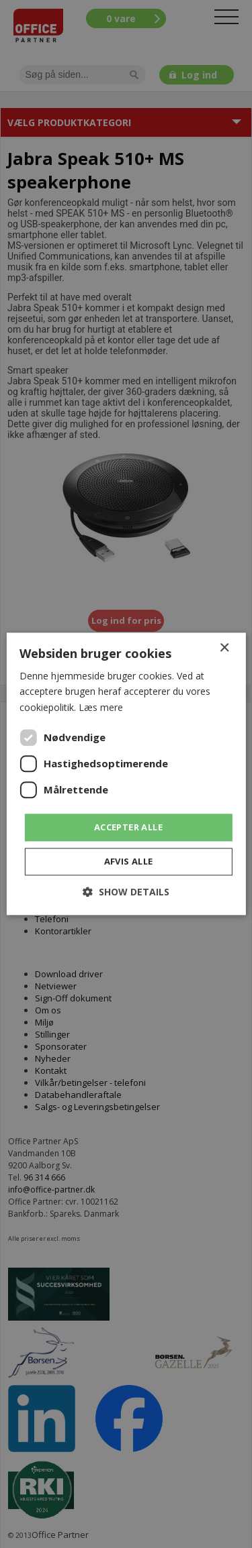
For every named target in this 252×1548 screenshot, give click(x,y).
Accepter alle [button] (128, 827)
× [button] (224, 648)
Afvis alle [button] (128, 862)
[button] (126, 892)
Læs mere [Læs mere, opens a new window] (101, 707)
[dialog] (126, 774)
